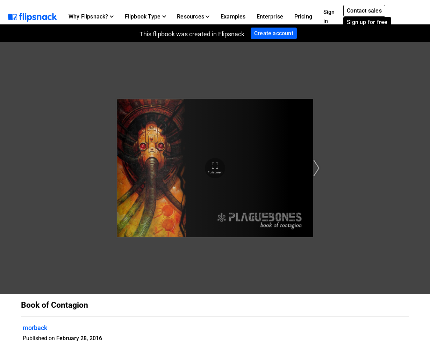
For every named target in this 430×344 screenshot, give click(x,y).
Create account (273, 33)
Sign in (329, 16)
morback (35, 327)
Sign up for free (367, 22)
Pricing (303, 16)
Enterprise (270, 16)
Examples (233, 16)
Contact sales (364, 10)
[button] (91, 17)
